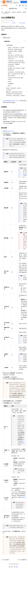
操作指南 (13, 12)
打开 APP (24, 1)
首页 (2, 12)
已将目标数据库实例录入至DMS (11, 100)
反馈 (15, 566)
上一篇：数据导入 (5, 559)
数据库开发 (19, 12)
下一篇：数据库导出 (22, 559)
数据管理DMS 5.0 (9, 131)
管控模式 (18, 112)
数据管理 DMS (7, 12)
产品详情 (13, 22)
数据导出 (24, 12)
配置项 (21, 441)
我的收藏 (23, 22)
